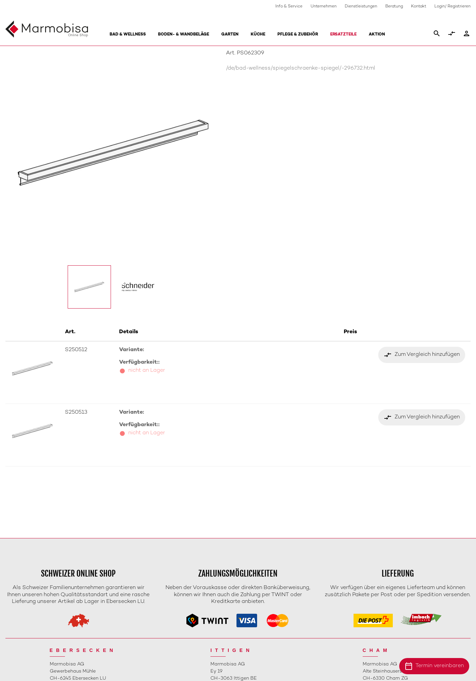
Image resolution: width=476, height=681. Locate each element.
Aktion (377, 34)
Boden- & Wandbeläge (183, 34)
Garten (230, 34)
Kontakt (418, 6)
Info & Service (288, 6)
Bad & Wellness (128, 34)
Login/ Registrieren (452, 6)
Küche (258, 34)
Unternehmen (324, 6)
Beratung (394, 6)
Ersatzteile (343, 34)
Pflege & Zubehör (297, 34)
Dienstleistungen (361, 6)
